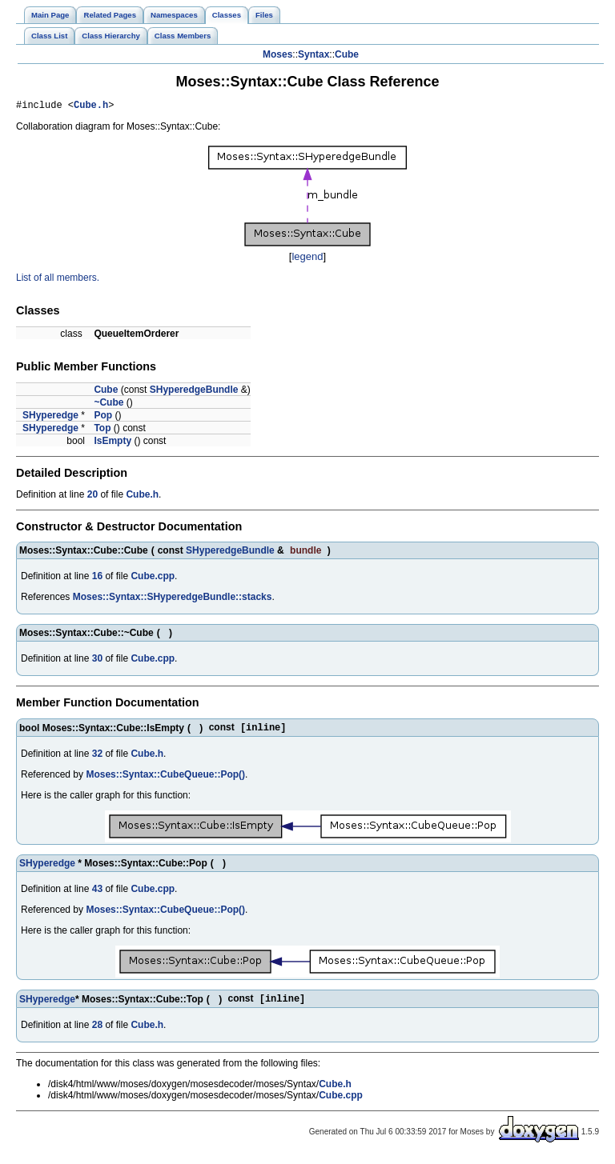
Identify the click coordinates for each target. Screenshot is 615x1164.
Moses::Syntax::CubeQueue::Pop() (165, 778)
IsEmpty (112, 443)
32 (97, 757)
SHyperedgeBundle (194, 392)
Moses (277, 54)
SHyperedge (50, 417)
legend (307, 259)
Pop (103, 417)
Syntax (313, 54)
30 (97, 660)
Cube (347, 54)
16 (97, 578)
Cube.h (91, 107)
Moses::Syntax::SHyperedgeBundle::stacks (172, 599)
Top (102, 430)
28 (97, 1030)
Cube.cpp (153, 578)
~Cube (108, 404)
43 (97, 892)
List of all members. (57, 280)
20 (92, 496)
